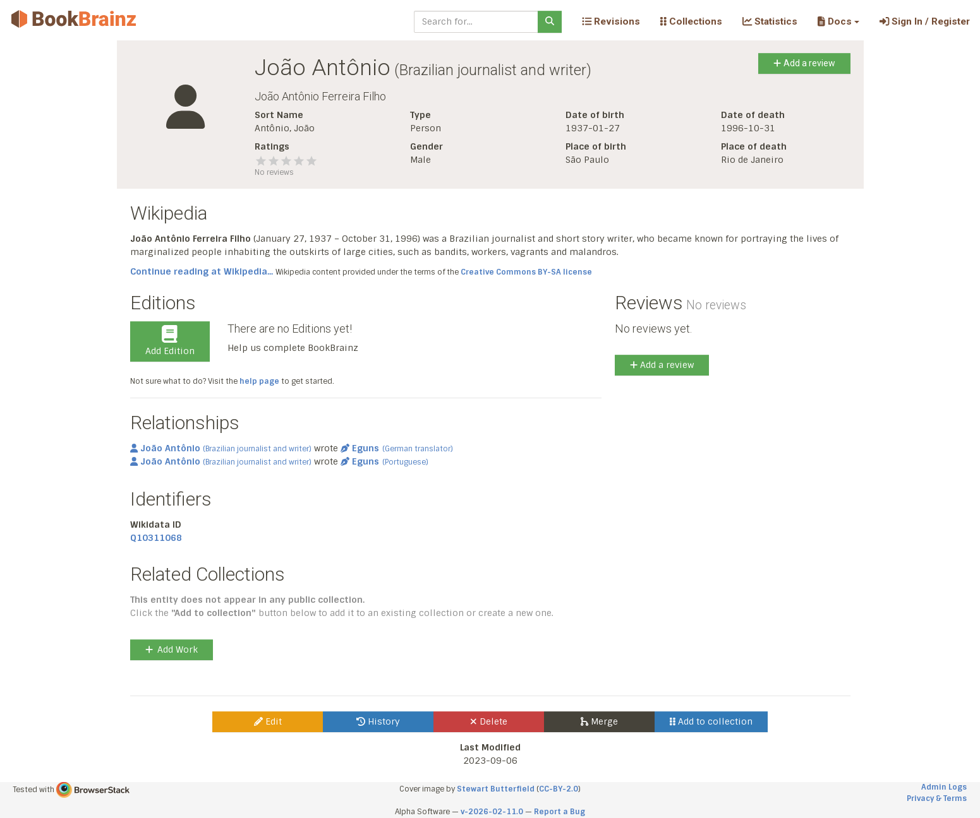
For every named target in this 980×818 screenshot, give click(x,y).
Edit (268, 721)
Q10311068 (156, 537)
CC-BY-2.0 (558, 789)
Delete (488, 721)
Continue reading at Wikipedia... (201, 271)
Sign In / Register (925, 21)
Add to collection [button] (711, 721)
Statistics (769, 21)
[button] (838, 21)
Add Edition (170, 341)
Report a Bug (559, 812)
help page (259, 381)
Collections (691, 21)
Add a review (804, 63)
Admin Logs (944, 787)
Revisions (611, 21)
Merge (599, 721)
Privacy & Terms (937, 798)
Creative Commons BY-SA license (526, 272)
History (378, 721)
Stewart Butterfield (496, 789)
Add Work (171, 649)
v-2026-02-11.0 (492, 812)
